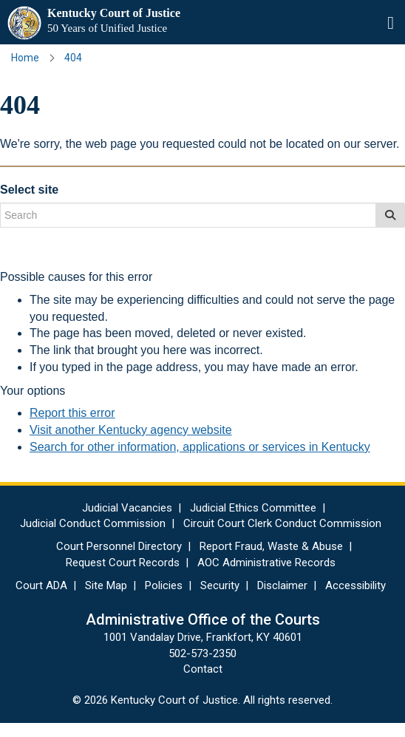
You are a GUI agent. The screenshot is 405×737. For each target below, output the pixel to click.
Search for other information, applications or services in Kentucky (200, 447)
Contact (202, 669)
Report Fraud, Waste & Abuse (271, 546)
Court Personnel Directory (119, 546)
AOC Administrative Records (266, 562)
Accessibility (355, 585)
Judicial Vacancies (127, 507)
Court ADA (41, 585)
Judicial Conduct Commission (93, 523)
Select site (29, 189)
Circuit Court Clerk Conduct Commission (282, 523)
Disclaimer (282, 585)
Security (219, 585)
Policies (164, 585)
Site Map (106, 585)
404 (73, 58)
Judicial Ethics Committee (253, 507)
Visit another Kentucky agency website (131, 430)
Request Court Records (123, 562)
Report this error (72, 413)
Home (25, 58)
